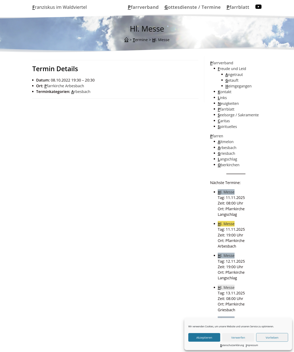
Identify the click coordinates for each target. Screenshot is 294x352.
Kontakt (224, 91)
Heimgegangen (238, 86)
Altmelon (226, 141)
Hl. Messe (160, 39)
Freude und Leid (232, 68)
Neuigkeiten (228, 103)
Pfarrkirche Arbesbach (64, 85)
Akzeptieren (204, 337)
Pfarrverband (221, 62)
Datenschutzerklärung (232, 345)
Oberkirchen (229, 164)
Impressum (252, 345)
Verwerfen (238, 337)
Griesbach (226, 153)
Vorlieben (272, 337)
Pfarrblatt (226, 109)
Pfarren (216, 136)
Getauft (231, 80)
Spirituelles (227, 126)
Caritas (224, 120)
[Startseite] (126, 39)
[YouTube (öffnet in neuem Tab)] (258, 7)
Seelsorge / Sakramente (238, 114)
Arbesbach (80, 91)
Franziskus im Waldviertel (59, 7)
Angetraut (234, 74)
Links (222, 97)
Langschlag (227, 159)
